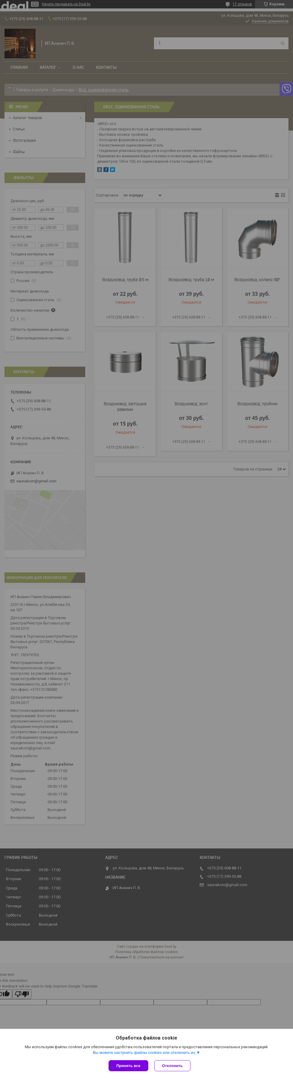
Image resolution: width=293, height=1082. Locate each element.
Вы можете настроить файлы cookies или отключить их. (144, 1052)
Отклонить (172, 1065)
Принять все (128, 1065)
